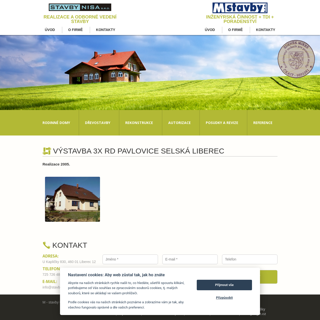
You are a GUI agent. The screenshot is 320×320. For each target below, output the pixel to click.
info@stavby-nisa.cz (58, 287)
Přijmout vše (224, 285)
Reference (262, 122)
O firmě (75, 30)
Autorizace (179, 122)
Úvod (50, 30)
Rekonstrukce (139, 122)
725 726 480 (52, 274)
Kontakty (105, 30)
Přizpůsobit (224, 298)
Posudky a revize (222, 122)
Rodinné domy (56, 122)
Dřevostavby (97, 122)
